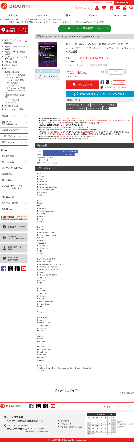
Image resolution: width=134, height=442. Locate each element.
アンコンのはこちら (86, 28)
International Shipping (123, 2)
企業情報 (95, 3)
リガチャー (92, 15)
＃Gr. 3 (106, 109)
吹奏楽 (12, 15)
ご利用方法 (64, 421)
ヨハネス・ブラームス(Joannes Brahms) (60, 151)
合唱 (66, 15)
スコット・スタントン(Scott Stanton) (59, 154)
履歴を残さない (128, 393)
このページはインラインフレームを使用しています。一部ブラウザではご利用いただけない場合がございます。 (84, 129)
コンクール (40, 15)
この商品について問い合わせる (114, 87)
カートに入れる (82, 84)
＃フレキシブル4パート (76, 109)
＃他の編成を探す (94, 109)
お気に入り (119, 82)
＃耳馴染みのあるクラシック (78, 105)
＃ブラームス (97, 105)
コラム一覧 (85, 8)
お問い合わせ (106, 3)
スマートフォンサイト (125, 407)
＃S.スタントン (110, 105)
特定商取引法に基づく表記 (71, 427)
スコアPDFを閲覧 (50, 77)
